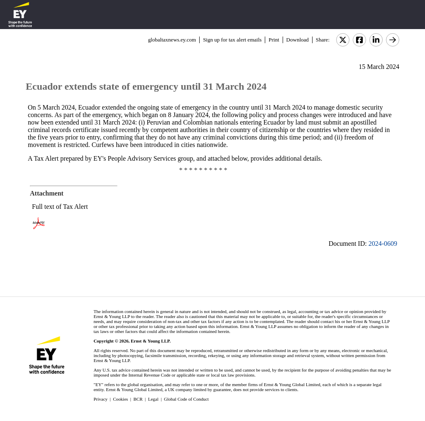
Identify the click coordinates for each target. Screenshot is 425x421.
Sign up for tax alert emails (232, 40)
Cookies (120, 399)
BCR (138, 399)
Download (297, 40)
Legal (153, 399)
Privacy (100, 399)
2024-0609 (383, 243)
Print (274, 40)
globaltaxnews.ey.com (172, 40)
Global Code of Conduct (186, 399)
